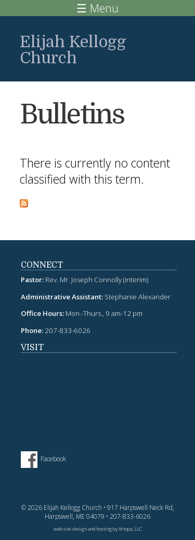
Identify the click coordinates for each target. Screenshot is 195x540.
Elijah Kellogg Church (73, 49)
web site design (70, 528)
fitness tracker (99, 397)
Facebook (53, 459)
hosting (104, 528)
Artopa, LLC (130, 528)
